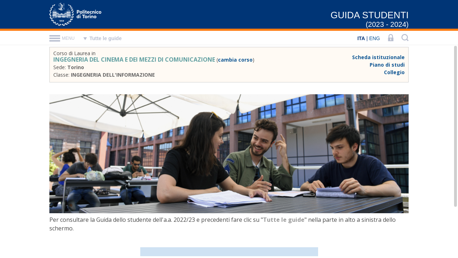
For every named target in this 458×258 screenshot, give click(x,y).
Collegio (394, 72)
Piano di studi (387, 64)
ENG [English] (374, 38)
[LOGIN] (390, 38)
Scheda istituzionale (378, 57)
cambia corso (235, 59)
